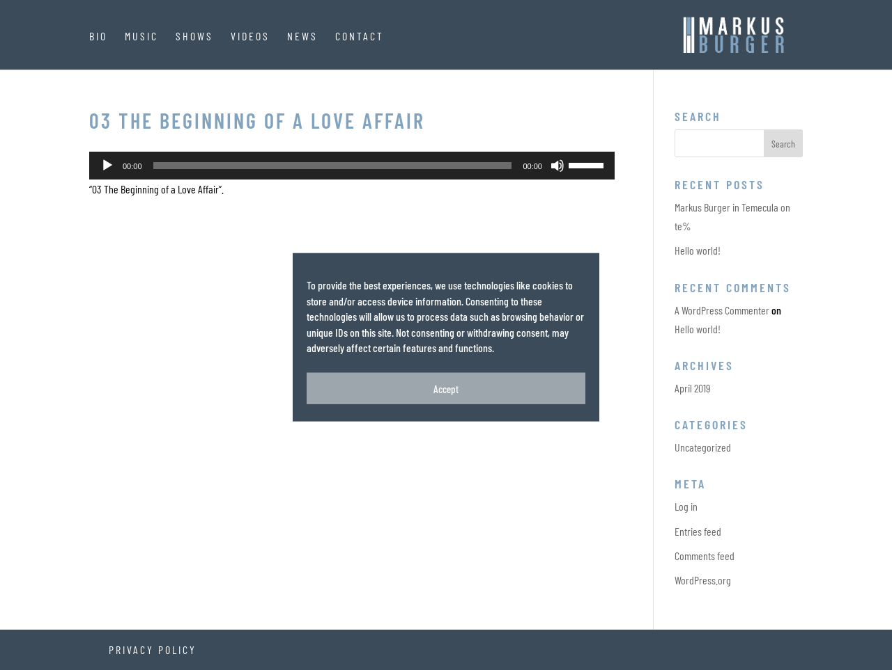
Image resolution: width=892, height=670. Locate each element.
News (302, 36)
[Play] (107, 166)
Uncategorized (703, 447)
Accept (446, 396)
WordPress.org (703, 580)
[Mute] (557, 166)
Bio (98, 36)
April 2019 (692, 387)
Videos (250, 36)
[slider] (332, 165)
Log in (686, 506)
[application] (352, 166)
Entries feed (698, 531)
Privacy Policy (153, 649)
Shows (194, 36)
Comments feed (705, 555)
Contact (359, 36)
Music (141, 36)
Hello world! (698, 250)
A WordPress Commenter (722, 310)
